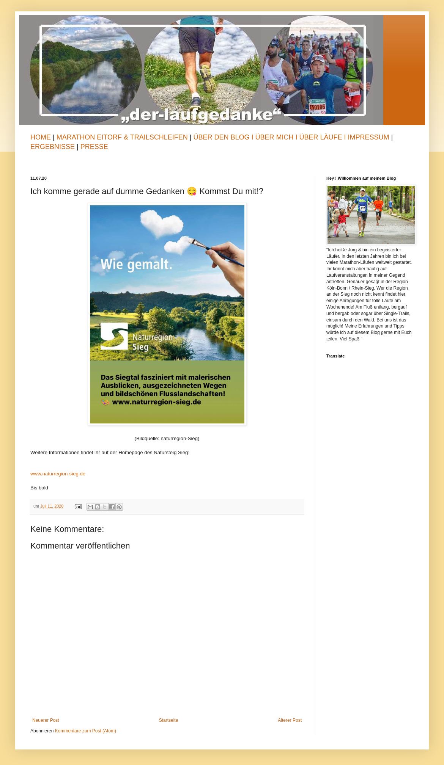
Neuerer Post (45, 720)
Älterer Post (290, 720)
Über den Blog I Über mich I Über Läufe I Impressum (291, 137)
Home (40, 137)
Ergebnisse (53, 146)
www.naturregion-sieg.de (57, 474)
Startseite (168, 720)
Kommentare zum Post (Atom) (85, 731)
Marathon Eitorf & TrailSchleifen (123, 137)
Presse (94, 146)
